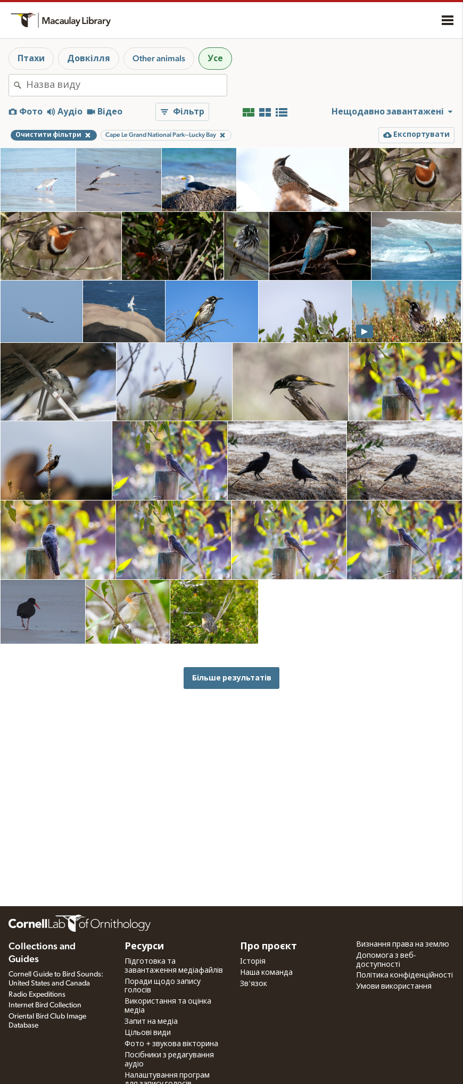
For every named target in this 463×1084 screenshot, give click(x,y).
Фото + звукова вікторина (171, 1044)
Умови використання (394, 986)
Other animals (159, 58)
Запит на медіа (151, 1021)
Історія (253, 961)
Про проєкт (268, 946)
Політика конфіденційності (404, 975)
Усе (215, 58)
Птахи (31, 58)
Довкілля (88, 58)
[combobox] (126, 85)
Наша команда (266, 972)
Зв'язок (253, 984)
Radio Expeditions (37, 994)
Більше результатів (231, 678)
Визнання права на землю (402, 944)
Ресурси (144, 946)
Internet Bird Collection (45, 1005)
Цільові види (148, 1033)
